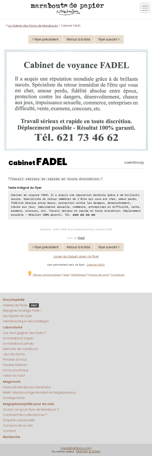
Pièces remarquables (44, 275)
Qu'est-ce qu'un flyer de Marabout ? (31, 409)
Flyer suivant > (109, 39)
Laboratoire (12, 327)
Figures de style (98, 275)
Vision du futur (14, 375)
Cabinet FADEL (95, 265)
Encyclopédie (14, 299)
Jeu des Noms (14, 354)
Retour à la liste (78, 39)
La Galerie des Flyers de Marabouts (33, 26)
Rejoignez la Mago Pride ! (22, 310)
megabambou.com (76, 448)
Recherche (11, 437)
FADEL (51, 162)
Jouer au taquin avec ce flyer (76, 256)
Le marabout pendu (18, 343)
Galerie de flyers (21, 305)
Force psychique (15, 370)
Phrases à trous (15, 359)
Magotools (12, 381)
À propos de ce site (18, 425)
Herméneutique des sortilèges (26, 321)
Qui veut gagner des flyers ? (24, 333)
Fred (81, 238)
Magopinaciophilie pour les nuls (28, 404)
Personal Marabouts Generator (27, 387)
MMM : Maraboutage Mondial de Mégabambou (39, 392)
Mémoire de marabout (20, 349)
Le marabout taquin (18, 338)
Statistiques (78, 275)
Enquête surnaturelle (19, 420)
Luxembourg (133, 162)
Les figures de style (17, 316)
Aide (66, 275)
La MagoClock (14, 398)
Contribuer (118, 275)
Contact (9, 431)
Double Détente (15, 365)
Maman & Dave (88, 451)
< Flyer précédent (45, 39)
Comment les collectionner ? (25, 415)
